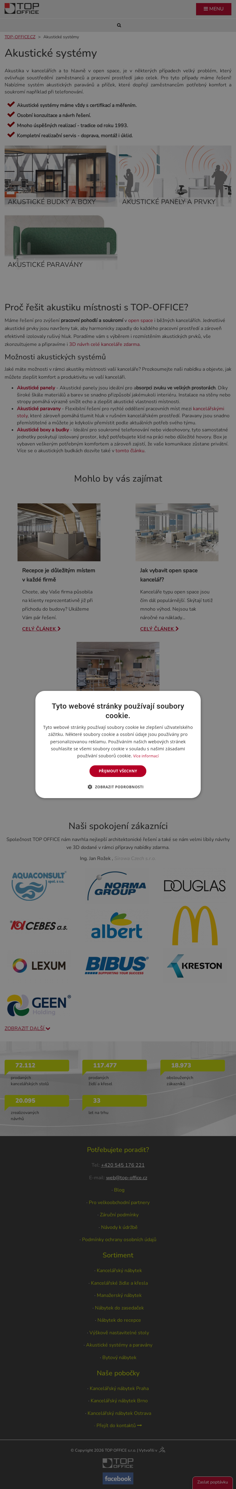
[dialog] (118, 744)
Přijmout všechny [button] (118, 771)
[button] (118, 786)
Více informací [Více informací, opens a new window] (146, 756)
